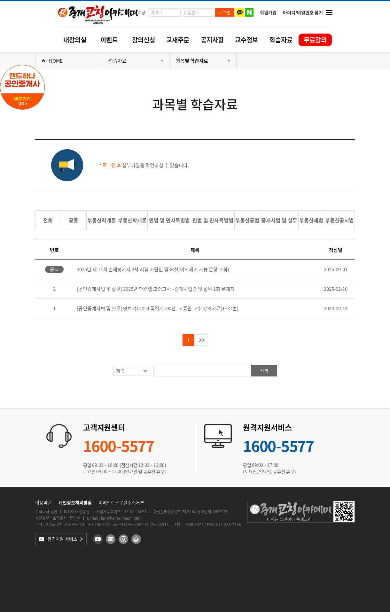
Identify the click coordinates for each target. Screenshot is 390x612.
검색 (264, 371)
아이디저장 (135, 12)
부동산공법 (247, 220)
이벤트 (109, 39)
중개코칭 (98, 14)
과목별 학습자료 (203, 60)
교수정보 (246, 39)
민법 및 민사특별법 (169, 220)
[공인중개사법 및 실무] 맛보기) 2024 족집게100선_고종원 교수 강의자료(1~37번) (157, 308)
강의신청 (143, 39)
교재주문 (177, 39)
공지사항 (212, 39)
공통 (73, 220)
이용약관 (43, 502)
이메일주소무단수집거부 (121, 502)
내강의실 (74, 39)
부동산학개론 (101, 220)
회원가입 (268, 12)
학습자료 (280, 39)
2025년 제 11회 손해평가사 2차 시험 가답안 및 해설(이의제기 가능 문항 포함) (153, 269)
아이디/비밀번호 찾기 (303, 12)
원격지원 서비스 (58, 539)
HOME (52, 60)
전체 (48, 220)
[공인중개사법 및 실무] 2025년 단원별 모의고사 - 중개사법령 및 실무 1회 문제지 (156, 288)
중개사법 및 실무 (279, 220)
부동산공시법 (339, 220)
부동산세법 (311, 220)
